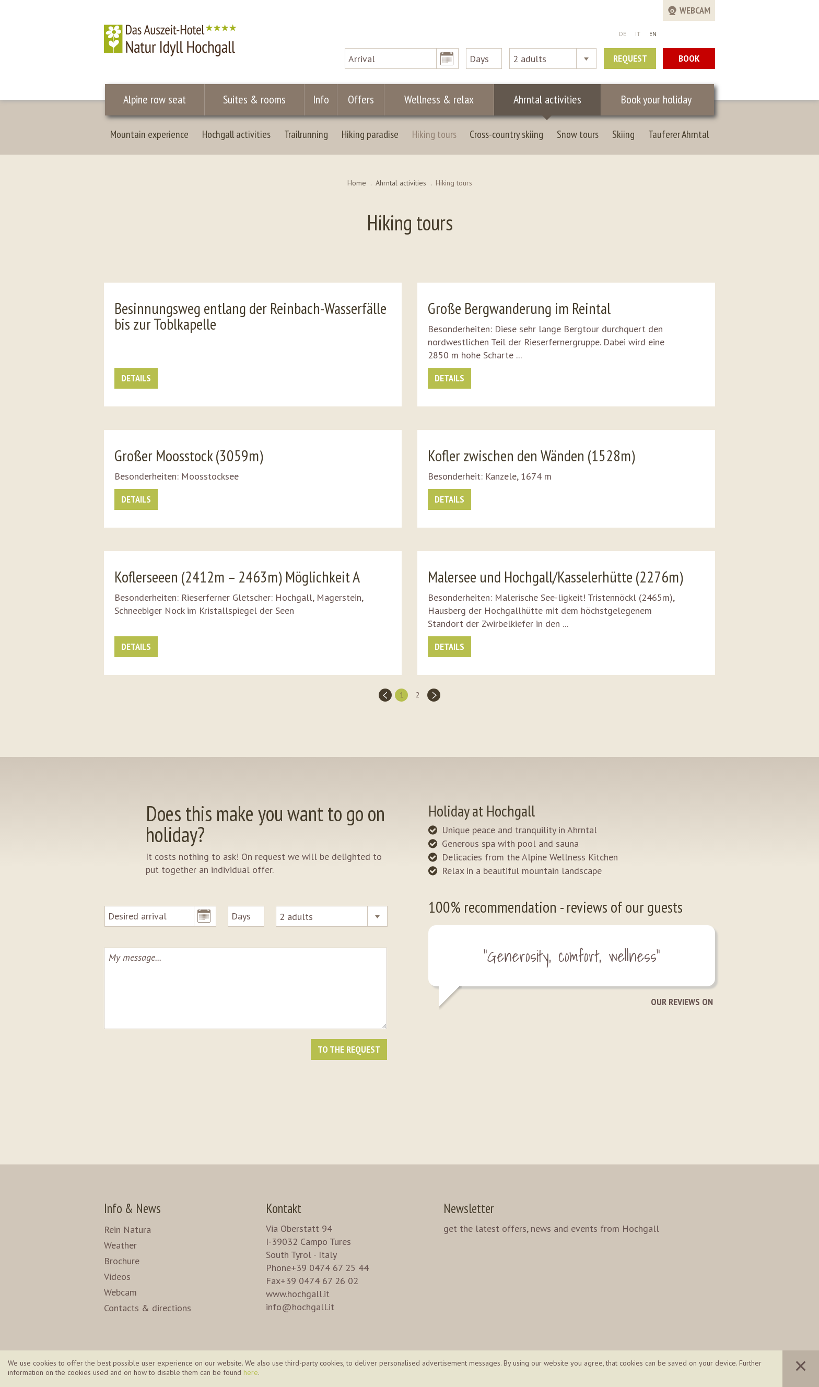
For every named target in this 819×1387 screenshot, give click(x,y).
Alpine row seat (155, 99)
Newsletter (468, 1208)
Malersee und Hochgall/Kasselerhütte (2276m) (555, 576)
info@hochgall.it (300, 1307)
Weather (120, 1245)
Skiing (623, 134)
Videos (117, 1277)
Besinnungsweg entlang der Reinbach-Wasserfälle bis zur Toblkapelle (250, 316)
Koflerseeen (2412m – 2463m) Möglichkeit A (237, 576)
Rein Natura (127, 1229)
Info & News (132, 1208)
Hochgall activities (236, 134)
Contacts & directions (147, 1308)
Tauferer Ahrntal (678, 134)
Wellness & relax (434, 99)
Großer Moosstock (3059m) (188, 455)
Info (320, 99)
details (136, 378)
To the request (349, 1049)
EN (653, 34)
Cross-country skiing (506, 134)
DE (622, 34)
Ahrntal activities (541, 99)
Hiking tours (434, 134)
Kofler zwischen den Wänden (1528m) (531, 455)
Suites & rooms (255, 99)
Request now (630, 60)
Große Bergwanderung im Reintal (519, 308)
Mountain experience (149, 134)
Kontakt (283, 1208)
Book (688, 58)
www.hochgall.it (298, 1294)
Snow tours (578, 134)
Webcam (120, 1292)
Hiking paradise (370, 134)
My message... (245, 988)
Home (356, 183)
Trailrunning (306, 134)
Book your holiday (652, 99)
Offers (358, 99)
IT (637, 34)
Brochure (121, 1261)
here (250, 1372)
